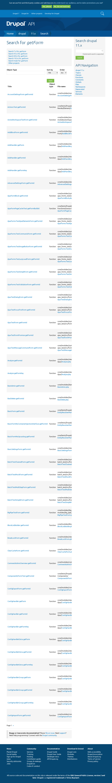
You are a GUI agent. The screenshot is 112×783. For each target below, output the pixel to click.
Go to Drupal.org (9, 13)
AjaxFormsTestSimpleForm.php (70, 274)
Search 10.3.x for (18, 58)
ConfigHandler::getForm (17, 601)
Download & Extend (75, 749)
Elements (79, 94)
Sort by (50, 70)
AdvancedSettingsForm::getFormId (21, 183)
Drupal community (49, 735)
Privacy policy (93, 761)
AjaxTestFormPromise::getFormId (20, 335)
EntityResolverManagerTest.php (70, 412)
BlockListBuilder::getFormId (18, 525)
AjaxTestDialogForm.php (67, 300)
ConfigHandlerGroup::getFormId (20, 690)
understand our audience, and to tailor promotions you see (79, 3)
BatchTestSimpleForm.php (68, 502)
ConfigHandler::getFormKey (18, 627)
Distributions (72, 759)
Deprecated (80, 89)
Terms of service (94, 759)
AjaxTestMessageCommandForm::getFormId (25, 348)
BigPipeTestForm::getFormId (18, 513)
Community (31, 749)
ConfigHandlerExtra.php (71, 640)
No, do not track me (61, 6)
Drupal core (71, 752)
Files (77, 84)
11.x (33, 33)
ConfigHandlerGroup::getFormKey (20, 703)
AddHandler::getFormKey (17, 170)
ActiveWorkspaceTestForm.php (70, 122)
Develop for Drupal (52, 13)
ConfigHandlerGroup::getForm (19, 677)
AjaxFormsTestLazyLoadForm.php (71, 261)
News (9, 749)
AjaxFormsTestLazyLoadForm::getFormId (23, 259)
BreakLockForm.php (65, 539)
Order (62, 70)
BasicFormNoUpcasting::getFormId (21, 437)
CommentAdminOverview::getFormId (22, 563)
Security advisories (14, 761)
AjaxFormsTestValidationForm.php (71, 287)
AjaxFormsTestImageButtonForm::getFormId (25, 246)
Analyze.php (66, 362)
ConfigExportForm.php (66, 590)
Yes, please (47, 6)
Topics (78, 73)
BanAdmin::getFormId (16, 386)
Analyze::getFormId (15, 360)
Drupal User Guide (54, 754)
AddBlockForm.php (69, 134)
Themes (70, 757)
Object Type (12, 70)
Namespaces (80, 87)
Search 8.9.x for (17, 56)
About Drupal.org (94, 757)
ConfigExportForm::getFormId (19, 589)
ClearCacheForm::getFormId (18, 551)
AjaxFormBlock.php (65, 198)
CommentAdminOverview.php (69, 564)
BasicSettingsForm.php (66, 450)
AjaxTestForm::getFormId (17, 322)
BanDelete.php (63, 400)
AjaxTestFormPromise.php (68, 338)
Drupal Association (95, 754)
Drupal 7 (16, 13)
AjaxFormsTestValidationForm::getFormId (24, 284)
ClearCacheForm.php (65, 552)
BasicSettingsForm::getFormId (19, 449)
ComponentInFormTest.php (68, 578)
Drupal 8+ (25, 13)
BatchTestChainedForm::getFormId (21, 462)
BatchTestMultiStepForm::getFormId (21, 487)
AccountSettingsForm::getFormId (20, 94)
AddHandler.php (68, 146)
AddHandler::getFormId (17, 158)
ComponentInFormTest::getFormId (21, 576)
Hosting (30, 757)
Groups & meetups (34, 761)
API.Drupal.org (52, 759)
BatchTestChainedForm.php (68, 464)
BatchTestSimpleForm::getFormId (20, 500)
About (90, 749)
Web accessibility (94, 752)
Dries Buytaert (73, 778)
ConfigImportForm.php (66, 717)
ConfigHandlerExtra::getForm (19, 639)
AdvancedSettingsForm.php (68, 184)
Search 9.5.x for (17, 54)
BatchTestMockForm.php (67, 477)
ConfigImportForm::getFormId (19, 715)
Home (10, 33)
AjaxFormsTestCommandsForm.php (71, 236)
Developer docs (53, 757)
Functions (79, 77)
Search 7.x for (17, 51)
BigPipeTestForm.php (66, 515)
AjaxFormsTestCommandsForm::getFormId (24, 234)
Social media (12, 754)
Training (30, 754)
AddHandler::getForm (16, 145)
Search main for (18, 61)
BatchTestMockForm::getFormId (20, 475)
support (63, 733)
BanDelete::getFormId (16, 399)
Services (79, 92)
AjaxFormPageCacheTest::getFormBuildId (23, 208)
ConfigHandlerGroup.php (71, 679)
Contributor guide (34, 759)
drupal (22, 33)
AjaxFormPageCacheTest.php (69, 211)
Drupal (40, 778)
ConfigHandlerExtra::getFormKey (20, 665)
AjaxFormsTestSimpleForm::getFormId (22, 272)
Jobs (8, 764)
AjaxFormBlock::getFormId (18, 196)
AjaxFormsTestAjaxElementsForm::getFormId (25, 221)
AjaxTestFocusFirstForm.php (69, 312)
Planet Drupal (12, 752)
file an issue (49, 733)
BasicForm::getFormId (16, 411)
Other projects (36, 13)
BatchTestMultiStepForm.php (69, 490)
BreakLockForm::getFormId (18, 538)
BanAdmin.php (63, 387)
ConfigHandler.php (69, 602)
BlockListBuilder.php (65, 526)
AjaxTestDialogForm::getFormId (20, 297)
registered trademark (55, 778)
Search (44, 33)
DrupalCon (31, 764)
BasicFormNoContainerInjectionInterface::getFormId (28, 424)
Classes (78, 75)
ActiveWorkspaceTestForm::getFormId (22, 120)
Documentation (53, 749)
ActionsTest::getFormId (17, 107)
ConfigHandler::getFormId (17, 614)
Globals (78, 82)
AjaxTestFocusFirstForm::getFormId (21, 310)
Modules (70, 754)
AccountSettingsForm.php (68, 96)
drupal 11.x (80, 70)
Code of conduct (33, 766)
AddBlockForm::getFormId (18, 132)
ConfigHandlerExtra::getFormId (19, 652)
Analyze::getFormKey (16, 373)
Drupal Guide (52, 752)
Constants (80, 80)
